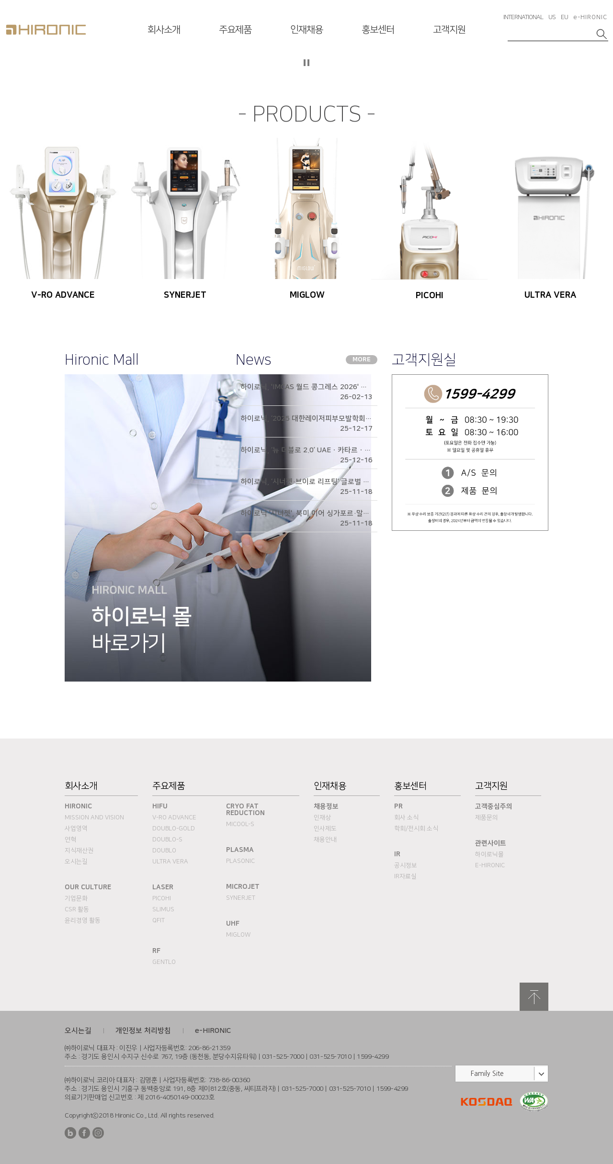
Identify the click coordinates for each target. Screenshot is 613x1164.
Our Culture (88, 887)
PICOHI (161, 898)
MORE (361, 359)
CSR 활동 (77, 909)
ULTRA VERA (170, 861)
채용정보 (326, 806)
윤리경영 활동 (83, 920)
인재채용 (306, 29)
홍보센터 (378, 29)
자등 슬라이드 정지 (307, 62)
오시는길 (76, 861)
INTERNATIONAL (523, 17)
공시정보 (405, 865)
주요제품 (235, 29)
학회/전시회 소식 (416, 828)
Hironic (78, 806)
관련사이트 (490, 843)
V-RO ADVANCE (174, 817)
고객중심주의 (493, 806)
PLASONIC (240, 861)
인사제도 (325, 828)
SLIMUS (163, 909)
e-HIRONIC (590, 17)
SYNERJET (240, 898)
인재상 (322, 817)
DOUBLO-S (167, 839)
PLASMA (240, 850)
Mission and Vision (94, 817)
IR (397, 854)
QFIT (158, 920)
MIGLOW (238, 934)
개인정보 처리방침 (143, 1031)
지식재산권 (79, 850)
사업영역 (76, 828)
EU (564, 17)
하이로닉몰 (489, 854)
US (552, 17)
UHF (232, 924)
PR (398, 806)
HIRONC (46, 29)
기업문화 (76, 898)
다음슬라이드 (598, 68)
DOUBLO (164, 850)
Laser (162, 887)
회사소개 (164, 29)
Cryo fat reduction (245, 810)
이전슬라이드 (15, 68)
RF (156, 951)
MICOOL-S (240, 824)
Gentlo (164, 962)
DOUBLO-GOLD (173, 828)
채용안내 (325, 839)
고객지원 (449, 29)
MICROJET (243, 887)
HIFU (160, 806)
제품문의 (486, 817)
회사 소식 (406, 817)
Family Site (487, 1073)
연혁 (70, 839)
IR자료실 (405, 876)
